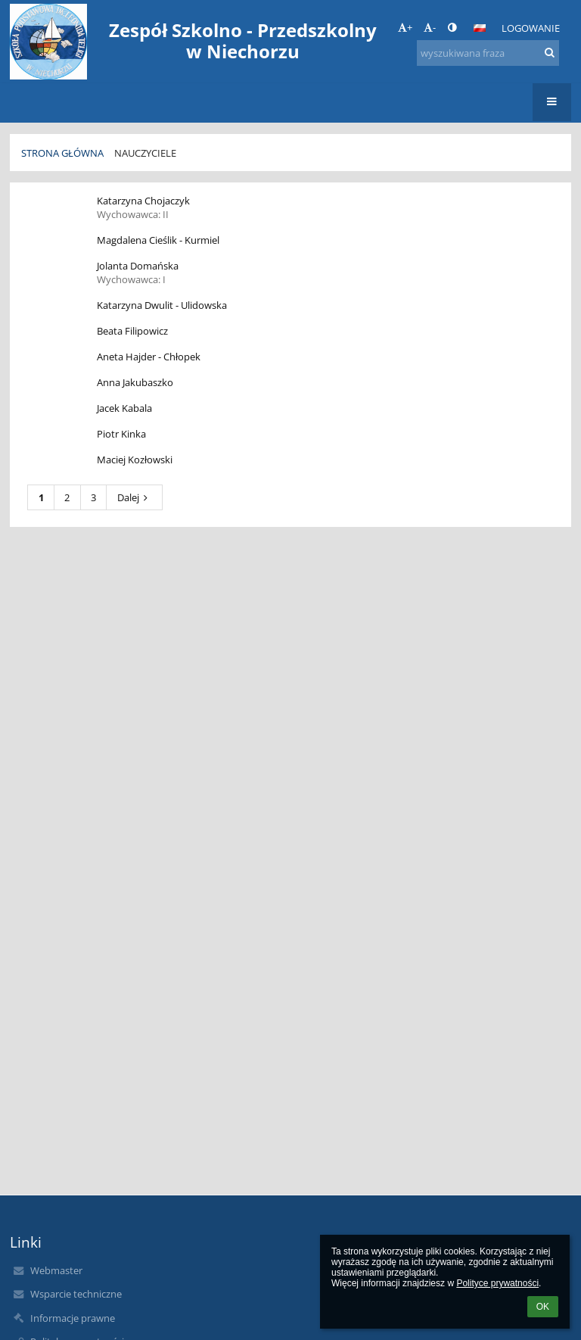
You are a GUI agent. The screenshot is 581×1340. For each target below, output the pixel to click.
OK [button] (542, 1306)
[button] (479, 28)
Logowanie (531, 28)
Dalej (134, 497)
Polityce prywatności (497, 1283)
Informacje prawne (72, 1318)
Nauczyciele (145, 153)
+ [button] (405, 27)
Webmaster (56, 1270)
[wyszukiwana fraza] (488, 53)
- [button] (430, 27)
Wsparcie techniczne (76, 1294)
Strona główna (62, 153)
